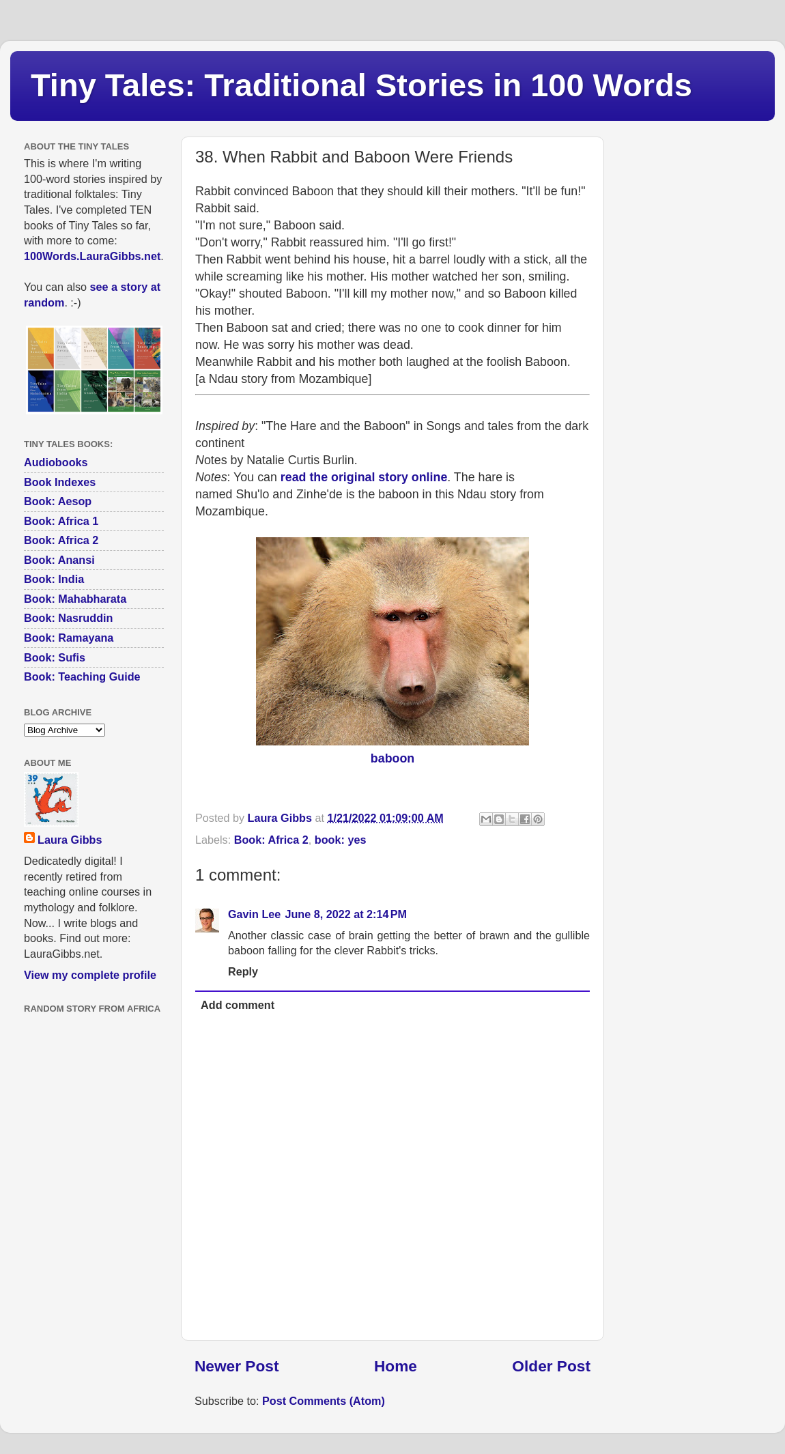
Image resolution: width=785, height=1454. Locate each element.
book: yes (341, 839)
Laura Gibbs (70, 839)
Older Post (551, 1366)
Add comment (237, 1005)
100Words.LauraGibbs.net (92, 256)
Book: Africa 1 (61, 521)
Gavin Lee (254, 914)
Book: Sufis (54, 657)
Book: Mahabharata (75, 599)
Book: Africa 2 (271, 839)
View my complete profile (90, 975)
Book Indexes (60, 482)
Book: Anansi (59, 560)
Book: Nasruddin (68, 618)
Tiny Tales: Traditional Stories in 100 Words (361, 85)
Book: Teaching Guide (82, 676)
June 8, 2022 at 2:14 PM (346, 914)
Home (395, 1366)
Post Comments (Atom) (323, 1401)
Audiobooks (56, 462)
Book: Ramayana (68, 637)
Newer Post (237, 1366)
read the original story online (364, 477)
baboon (392, 758)
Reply (243, 971)
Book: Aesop (57, 501)
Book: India (54, 579)
